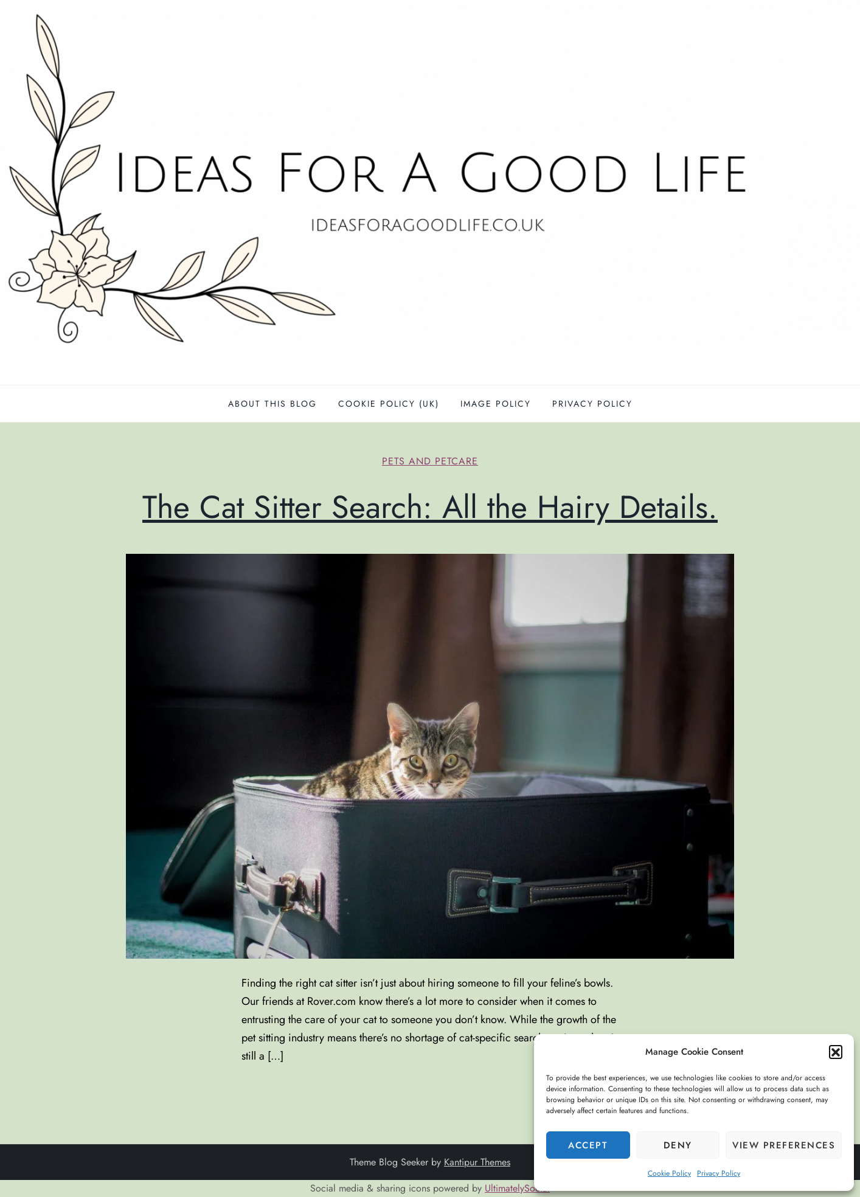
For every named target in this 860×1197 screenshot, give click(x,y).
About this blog (272, 404)
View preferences (783, 1145)
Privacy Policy (718, 1173)
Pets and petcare (430, 461)
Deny (678, 1145)
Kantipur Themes (477, 1162)
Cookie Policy (669, 1173)
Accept (588, 1145)
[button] (836, 1052)
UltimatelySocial (517, 1188)
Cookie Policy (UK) (388, 404)
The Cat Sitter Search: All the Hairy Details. (430, 507)
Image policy (495, 404)
